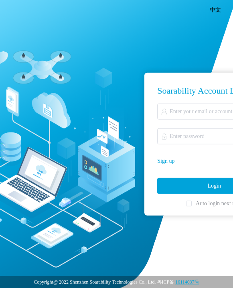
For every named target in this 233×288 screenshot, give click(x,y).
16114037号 (187, 282)
